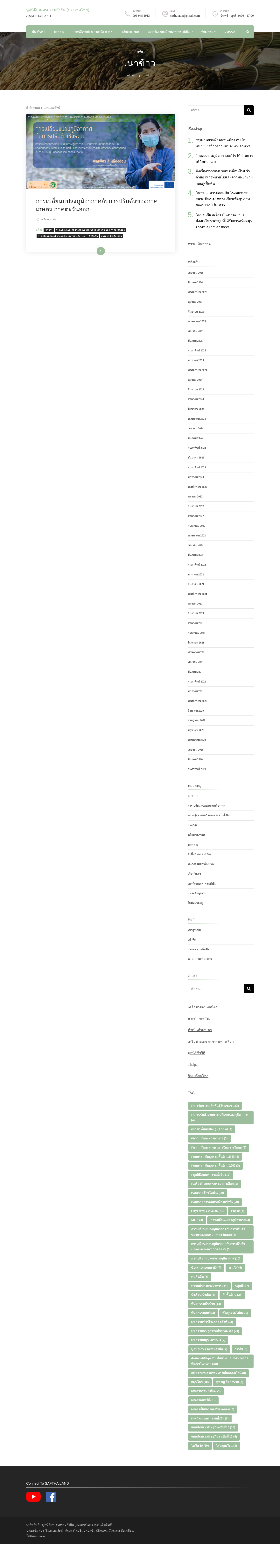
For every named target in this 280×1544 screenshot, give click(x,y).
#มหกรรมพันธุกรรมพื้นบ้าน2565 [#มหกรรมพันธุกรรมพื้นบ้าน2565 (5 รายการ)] (215, 1156)
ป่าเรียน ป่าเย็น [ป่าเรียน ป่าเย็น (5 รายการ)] (203, 1294)
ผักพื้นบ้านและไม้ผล (199, 854)
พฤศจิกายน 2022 (197, 486)
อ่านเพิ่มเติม (95, 251)
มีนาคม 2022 (195, 555)
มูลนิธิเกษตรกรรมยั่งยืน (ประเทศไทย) (57, 10)
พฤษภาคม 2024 (197, 418)
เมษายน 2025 (196, 331)
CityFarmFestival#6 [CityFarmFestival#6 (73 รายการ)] (207, 1211)
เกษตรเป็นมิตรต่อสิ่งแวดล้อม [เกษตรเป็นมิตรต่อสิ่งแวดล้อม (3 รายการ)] (212, 1409)
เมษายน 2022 (196, 545)
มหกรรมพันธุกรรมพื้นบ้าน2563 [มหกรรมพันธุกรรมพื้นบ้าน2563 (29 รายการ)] (215, 1331)
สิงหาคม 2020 (196, 710)
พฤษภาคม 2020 (197, 740)
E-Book (230, 31)
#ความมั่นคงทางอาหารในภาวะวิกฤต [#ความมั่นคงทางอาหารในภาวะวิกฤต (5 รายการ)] (218, 1147)
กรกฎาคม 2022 (197, 525)
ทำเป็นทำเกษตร (200, 1030)
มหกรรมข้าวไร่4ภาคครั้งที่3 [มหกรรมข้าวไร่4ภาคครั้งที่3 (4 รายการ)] (212, 1322)
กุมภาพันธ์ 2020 (197, 769)
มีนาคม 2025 (195, 340)
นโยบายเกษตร (130, 31)
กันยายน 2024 (196, 389)
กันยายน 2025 (196, 311)
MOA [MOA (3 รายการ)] (197, 1220)
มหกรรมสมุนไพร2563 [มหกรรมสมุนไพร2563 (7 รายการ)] (208, 1340)
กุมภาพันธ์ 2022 (197, 564)
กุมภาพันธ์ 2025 (197, 350)
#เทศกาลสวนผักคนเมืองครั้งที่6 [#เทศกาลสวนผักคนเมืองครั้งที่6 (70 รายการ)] (215, 1202)
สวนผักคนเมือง (199, 1018)
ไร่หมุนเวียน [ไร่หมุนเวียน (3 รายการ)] (226, 1445)
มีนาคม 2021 (195, 671)
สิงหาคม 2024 (196, 399)
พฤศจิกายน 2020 (197, 701)
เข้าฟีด (192, 939)
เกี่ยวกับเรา (38, 31)
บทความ (59, 31)
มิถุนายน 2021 (196, 642)
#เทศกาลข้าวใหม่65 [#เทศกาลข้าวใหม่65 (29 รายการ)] (207, 1193)
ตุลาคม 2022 (195, 496)
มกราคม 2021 (196, 691)
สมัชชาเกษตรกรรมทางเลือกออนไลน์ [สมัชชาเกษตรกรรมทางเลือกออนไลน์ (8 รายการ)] (218, 1373)
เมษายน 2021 (196, 662)
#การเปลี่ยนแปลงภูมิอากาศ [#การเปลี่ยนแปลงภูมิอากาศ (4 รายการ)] (211, 1129)
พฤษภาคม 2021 (197, 652)
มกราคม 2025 (196, 360)
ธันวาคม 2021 (196, 584)
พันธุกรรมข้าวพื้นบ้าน (201, 864)
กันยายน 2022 (196, 506)
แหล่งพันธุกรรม (197, 893)
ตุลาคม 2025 (195, 301)
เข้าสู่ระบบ (194, 930)
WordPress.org (200, 959)
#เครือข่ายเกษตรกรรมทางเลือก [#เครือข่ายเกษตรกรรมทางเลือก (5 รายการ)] (214, 1183)
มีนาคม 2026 (195, 282)
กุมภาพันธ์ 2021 (197, 681)
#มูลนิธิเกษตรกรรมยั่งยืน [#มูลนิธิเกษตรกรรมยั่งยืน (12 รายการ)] (210, 1174)
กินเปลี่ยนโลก (198, 1076)
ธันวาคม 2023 (196, 457)
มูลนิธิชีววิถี (196, 1053)
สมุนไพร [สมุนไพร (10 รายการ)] (200, 1382)
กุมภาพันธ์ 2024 (197, 447)
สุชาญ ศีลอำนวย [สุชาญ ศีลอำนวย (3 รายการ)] (229, 1382)
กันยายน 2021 (196, 613)
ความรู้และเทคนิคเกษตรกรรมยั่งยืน (169, 31)
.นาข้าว (49, 230)
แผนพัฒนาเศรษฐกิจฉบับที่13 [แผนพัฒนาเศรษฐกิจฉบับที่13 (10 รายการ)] (213, 1427)
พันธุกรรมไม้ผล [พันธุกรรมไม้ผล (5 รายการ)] (235, 1313)
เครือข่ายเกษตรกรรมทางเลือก (211, 1041)
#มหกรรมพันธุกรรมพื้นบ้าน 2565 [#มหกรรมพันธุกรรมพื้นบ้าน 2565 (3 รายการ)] (215, 1165)
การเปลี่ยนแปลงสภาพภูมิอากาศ (91, 31)
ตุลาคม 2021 (195, 603)
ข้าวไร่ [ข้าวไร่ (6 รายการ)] (235, 1267)
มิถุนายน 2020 (196, 730)
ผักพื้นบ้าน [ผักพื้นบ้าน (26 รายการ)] (232, 1294)
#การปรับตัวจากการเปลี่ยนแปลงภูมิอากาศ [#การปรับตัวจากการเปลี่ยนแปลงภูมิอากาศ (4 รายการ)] (219, 1117)
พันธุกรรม (207, 31)
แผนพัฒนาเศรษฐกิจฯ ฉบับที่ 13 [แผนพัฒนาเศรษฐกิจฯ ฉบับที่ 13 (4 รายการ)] (214, 1436)
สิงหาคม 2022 (196, 516)
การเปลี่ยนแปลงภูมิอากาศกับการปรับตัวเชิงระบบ (61, 236)
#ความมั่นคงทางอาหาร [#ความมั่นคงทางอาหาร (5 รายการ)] (209, 1138)
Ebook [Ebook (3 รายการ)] (237, 1211)
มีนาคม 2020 (195, 759)
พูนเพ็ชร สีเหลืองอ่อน (111, 236)
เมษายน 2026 (196, 272)
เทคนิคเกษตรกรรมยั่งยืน (202, 883)
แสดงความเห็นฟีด (198, 949)
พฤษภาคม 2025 (197, 321)
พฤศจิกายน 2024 (197, 370)
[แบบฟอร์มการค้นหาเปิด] (247, 31)
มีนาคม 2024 (195, 438)
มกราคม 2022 (196, 574)
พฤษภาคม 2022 (197, 535)
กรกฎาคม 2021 (197, 632)
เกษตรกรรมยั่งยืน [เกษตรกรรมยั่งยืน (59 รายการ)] (206, 1391)
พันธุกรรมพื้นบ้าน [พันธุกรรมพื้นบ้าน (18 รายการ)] (206, 1303)
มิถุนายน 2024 (196, 408)
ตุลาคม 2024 (195, 379)
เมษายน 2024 (196, 428)
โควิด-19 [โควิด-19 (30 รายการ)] (200, 1445)
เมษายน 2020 (196, 749)
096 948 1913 (141, 15)
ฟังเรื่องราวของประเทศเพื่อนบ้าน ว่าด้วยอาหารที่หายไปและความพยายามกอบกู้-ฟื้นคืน (224, 177)
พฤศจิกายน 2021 (197, 594)
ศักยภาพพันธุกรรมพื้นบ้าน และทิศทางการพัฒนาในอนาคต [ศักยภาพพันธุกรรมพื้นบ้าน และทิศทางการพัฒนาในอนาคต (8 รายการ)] (219, 1361)
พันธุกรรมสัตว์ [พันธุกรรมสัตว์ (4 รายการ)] (203, 1313)
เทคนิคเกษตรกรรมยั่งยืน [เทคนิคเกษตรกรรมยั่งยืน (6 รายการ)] (210, 1418)
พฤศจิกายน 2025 (197, 292)
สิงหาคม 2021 (196, 623)
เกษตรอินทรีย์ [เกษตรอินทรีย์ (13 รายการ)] (203, 1400)
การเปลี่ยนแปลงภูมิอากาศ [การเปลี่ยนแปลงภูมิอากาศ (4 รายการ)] (230, 1220)
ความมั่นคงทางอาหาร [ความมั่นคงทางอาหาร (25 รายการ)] (209, 1285)
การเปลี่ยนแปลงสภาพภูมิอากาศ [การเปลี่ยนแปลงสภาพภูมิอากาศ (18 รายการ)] (215, 1258)
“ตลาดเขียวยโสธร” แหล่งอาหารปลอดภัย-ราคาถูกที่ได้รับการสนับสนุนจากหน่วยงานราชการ (224, 221)
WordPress (38, 1536)
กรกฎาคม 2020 (197, 720)
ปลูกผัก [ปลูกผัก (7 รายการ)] (242, 1285)
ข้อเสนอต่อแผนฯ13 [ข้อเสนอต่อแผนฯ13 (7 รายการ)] (206, 1267)
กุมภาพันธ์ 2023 (197, 467)
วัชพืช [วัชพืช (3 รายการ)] (241, 1349)
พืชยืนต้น (93, 236)
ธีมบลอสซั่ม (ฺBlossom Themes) (99, 1530)
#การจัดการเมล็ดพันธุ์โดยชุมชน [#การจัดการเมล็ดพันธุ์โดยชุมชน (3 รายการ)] (215, 1105)
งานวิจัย (192, 825)
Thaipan (193, 1065)
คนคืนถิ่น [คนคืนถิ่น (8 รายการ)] (199, 1276)
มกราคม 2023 (196, 477)
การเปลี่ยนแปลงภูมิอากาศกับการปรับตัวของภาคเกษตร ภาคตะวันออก (90, 230)
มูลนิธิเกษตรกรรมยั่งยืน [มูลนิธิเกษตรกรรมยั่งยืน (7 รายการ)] (209, 1349)
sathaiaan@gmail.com (185, 15)
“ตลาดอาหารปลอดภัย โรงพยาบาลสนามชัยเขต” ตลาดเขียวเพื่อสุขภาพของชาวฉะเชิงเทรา (223, 199)
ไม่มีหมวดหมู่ (195, 903)
